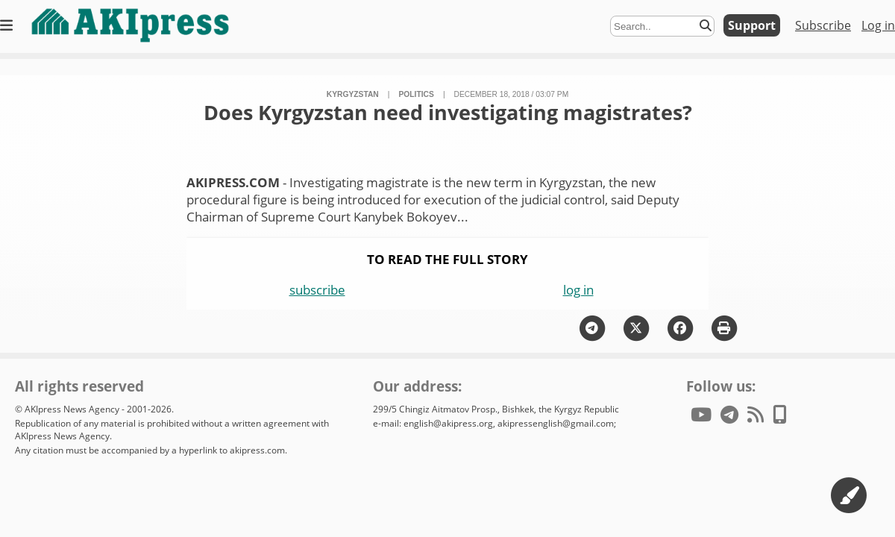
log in (578, 289)
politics (415, 94)
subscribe (317, 289)
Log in (878, 25)
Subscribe (823, 25)
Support (752, 25)
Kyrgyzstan (353, 94)
